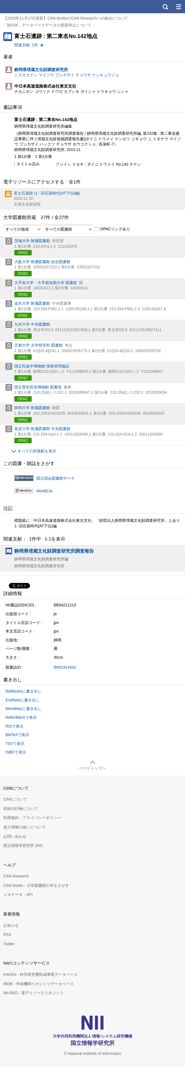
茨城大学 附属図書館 (32, 241)
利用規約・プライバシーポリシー (32, 817)
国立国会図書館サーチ (55, 478)
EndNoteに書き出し (23, 700)
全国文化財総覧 (27, 204)
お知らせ (11, 925)
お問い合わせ (14, 836)
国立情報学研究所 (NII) (23, 845)
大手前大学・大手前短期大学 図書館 (45, 282)
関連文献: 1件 (26, 45)
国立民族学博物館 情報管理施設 (41, 366)
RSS (7, 934)
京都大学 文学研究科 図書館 (38, 345)
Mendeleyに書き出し (24, 708)
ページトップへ (92, 768)
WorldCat (44, 491)
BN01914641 (65, 667)
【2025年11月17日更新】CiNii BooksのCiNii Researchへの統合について (65, 18)
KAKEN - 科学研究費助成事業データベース (40, 974)
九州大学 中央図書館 (32, 324)
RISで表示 (14, 726)
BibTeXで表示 (17, 735)
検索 (165, 6)
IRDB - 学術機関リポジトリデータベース (38, 984)
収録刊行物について (20, 808)
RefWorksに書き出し (24, 691)
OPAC (23, 252)
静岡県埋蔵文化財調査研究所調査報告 (54, 551)
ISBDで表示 (16, 752)
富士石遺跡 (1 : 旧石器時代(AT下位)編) (47, 193)
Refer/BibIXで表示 (21, 717)
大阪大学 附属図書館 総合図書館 (42, 262)
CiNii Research (16, 876)
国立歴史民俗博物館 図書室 (38, 387)
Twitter (9, 944)
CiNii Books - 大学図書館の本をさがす (36, 885)
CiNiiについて (15, 799)
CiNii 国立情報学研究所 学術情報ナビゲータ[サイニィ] (24, 6)
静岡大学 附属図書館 (32, 408)
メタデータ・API (18, 894)
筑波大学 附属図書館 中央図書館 (42, 428)
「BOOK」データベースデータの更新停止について (47, 25)
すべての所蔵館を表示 (37, 451)
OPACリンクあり (112, 229)
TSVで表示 (15, 743)
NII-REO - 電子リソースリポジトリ (33, 993)
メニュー (178, 6)
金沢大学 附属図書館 (32, 303)
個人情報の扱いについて (24, 827)
